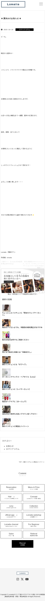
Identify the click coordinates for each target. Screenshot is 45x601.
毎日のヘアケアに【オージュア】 (14, 402)
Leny (11, 506)
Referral (33, 534)
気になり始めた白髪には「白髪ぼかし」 (17, 352)
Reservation (11, 488)
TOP (20, 462)
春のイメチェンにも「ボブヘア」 (14, 364)
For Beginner (33, 525)
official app (11, 516)
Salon (11, 534)
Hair (11, 497)
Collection (33, 506)
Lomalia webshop (33, 516)
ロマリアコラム (24, 29)
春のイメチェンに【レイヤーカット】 (16, 389)
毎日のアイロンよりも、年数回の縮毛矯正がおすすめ (22, 327)
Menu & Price (33, 488)
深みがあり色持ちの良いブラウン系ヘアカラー (19, 414)
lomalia (9, 257)
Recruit (22, 544)
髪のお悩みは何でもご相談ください (15, 340)
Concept (33, 497)
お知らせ (10, 446)
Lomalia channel (11, 525)
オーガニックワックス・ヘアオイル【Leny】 (19, 377)
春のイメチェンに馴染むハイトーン (15, 426)
